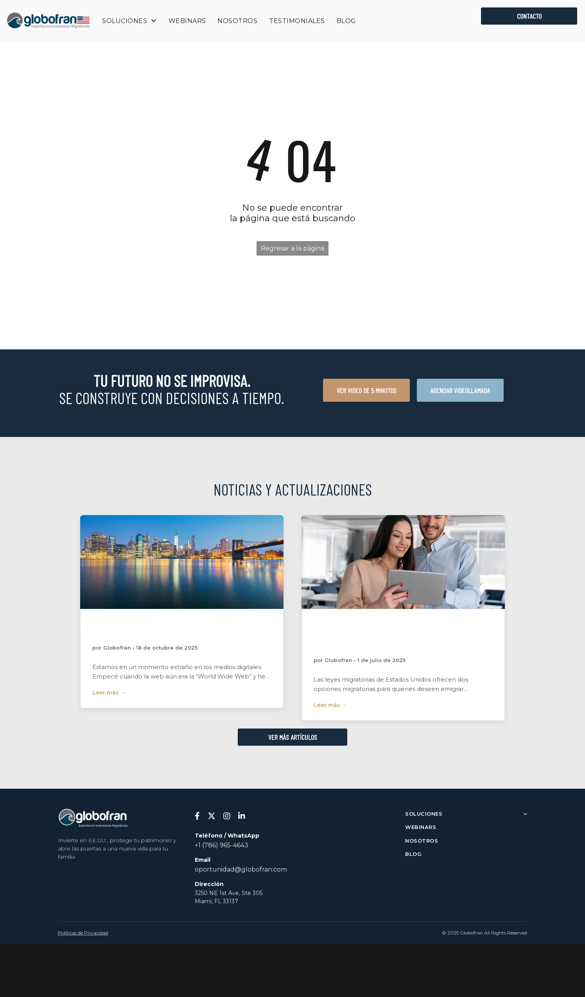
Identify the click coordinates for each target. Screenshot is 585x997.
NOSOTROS (421, 841)
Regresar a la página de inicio (292, 250)
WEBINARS (420, 827)
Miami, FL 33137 (216, 901)
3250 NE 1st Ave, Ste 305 (228, 893)
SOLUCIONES (466, 814)
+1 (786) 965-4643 (221, 845)
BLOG (413, 854)
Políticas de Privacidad (83, 933)
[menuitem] (129, 21)
